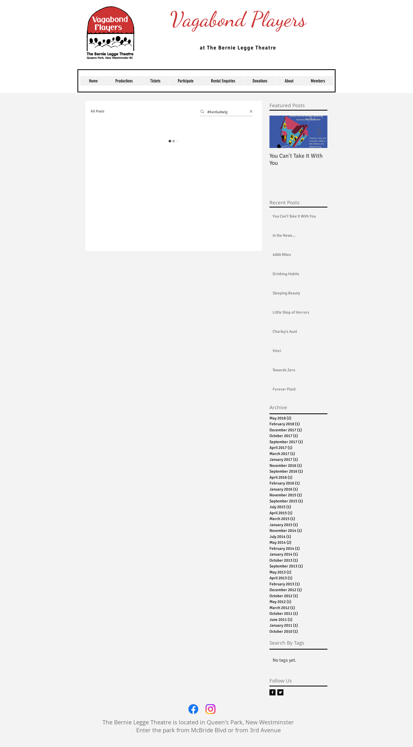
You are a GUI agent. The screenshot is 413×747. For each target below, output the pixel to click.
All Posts (97, 111)
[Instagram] (210, 709)
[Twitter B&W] (280, 692)
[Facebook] (193, 709)
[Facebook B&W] (272, 692)
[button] (155, 81)
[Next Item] (319, 132)
